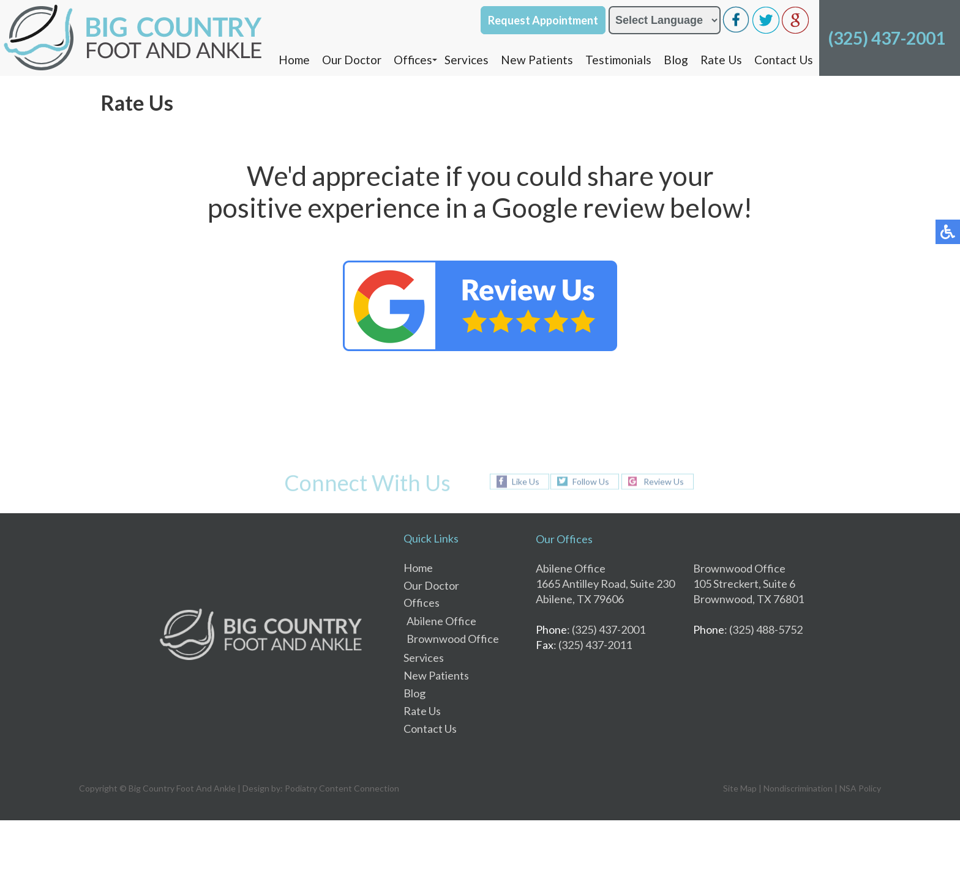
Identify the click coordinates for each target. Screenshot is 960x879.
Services (466, 60)
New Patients (537, 60)
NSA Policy (860, 788)
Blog (676, 60)
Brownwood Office (453, 638)
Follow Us (590, 481)
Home (294, 60)
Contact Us (783, 60)
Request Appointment (543, 20)
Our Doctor (351, 60)
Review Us (663, 481)
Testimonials (618, 60)
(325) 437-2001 (886, 38)
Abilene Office (441, 621)
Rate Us (721, 60)
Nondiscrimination (798, 788)
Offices (413, 60)
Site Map (740, 788)
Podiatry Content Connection (342, 788)
